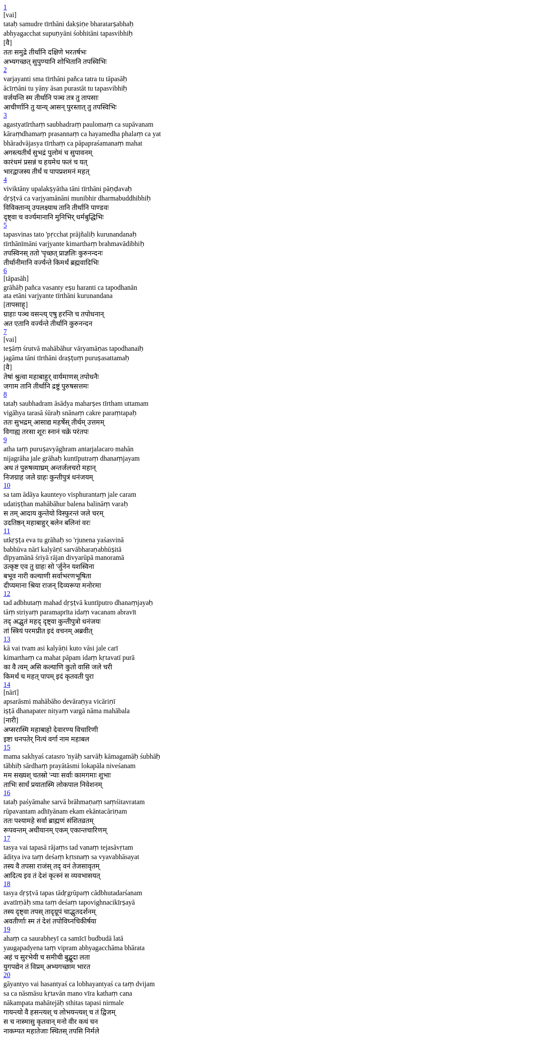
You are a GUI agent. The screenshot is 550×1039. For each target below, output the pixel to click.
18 (6, 883)
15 (6, 747)
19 (6, 929)
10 (6, 485)
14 (6, 684)
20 (6, 974)
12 (6, 593)
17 (6, 838)
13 (6, 639)
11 (6, 531)
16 (6, 792)
